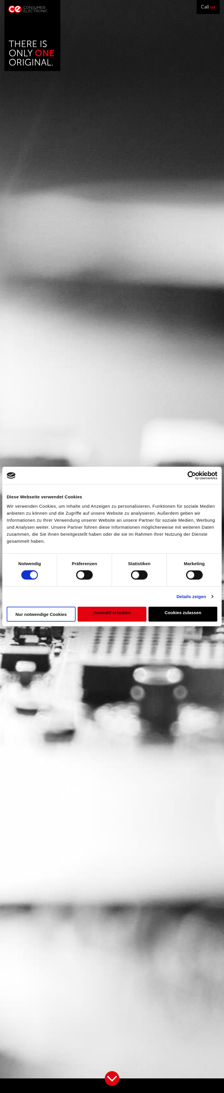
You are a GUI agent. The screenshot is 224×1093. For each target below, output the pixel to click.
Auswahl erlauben (112, 612)
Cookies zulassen (182, 612)
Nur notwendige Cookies (41, 614)
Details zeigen (191, 596)
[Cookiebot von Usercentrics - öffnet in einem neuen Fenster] (191, 475)
